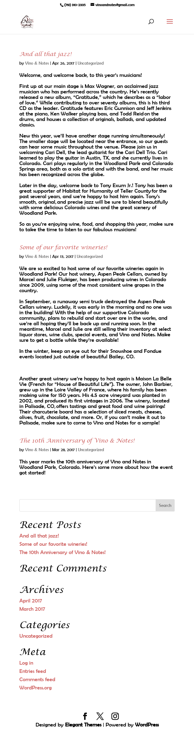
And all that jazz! (45, 54)
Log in (26, 663)
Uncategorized (91, 63)
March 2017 (32, 609)
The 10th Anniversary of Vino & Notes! (76, 440)
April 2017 (30, 601)
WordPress (147, 725)
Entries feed (32, 671)
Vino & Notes (37, 63)
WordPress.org (35, 688)
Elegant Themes (83, 725)
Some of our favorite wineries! (63, 247)
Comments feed (37, 679)
